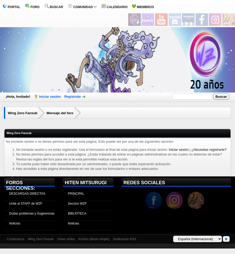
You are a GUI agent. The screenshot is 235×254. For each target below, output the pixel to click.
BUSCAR (54, 7)
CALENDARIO (114, 7)
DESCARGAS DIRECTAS (27, 193)
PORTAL (11, 7)
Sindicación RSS (124, 239)
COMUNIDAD (82, 7)
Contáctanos (15, 239)
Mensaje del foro (59, 113)
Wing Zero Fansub (22, 113)
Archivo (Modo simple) (93, 239)
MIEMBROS (143, 7)
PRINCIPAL (76, 193)
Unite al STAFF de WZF (25, 203)
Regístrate (72, 97)
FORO (32, 7)
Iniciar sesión (50, 97)
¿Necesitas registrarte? (208, 150)
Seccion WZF (77, 203)
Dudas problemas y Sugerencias (31, 213)
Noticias (14, 223)
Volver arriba (66, 239)
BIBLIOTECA (77, 213)
